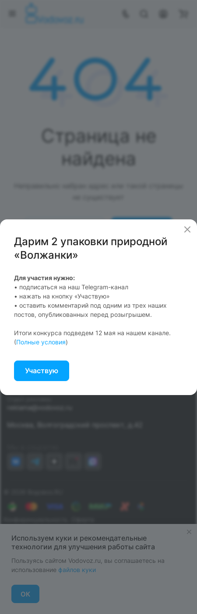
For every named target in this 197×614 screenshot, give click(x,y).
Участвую (41, 370)
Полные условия (41, 342)
